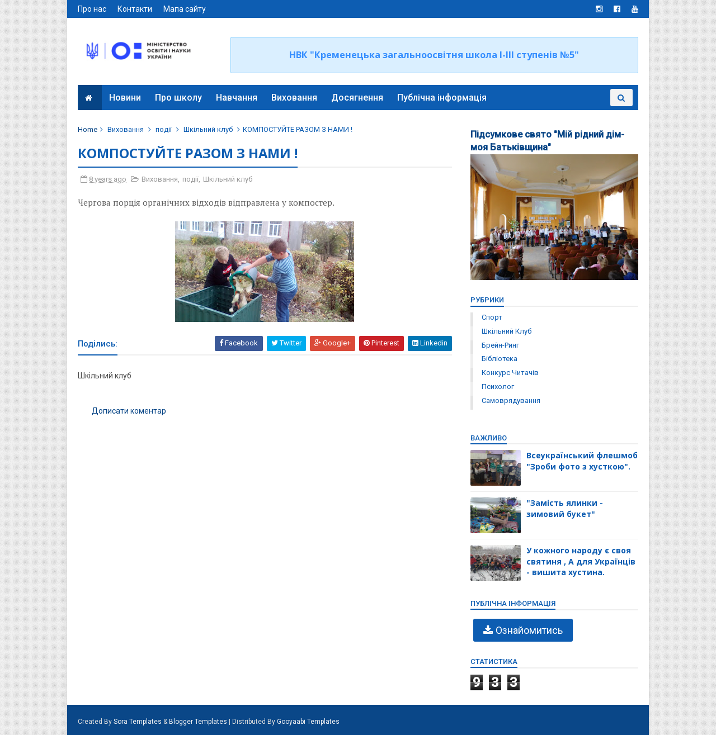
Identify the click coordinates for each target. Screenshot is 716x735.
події (164, 129)
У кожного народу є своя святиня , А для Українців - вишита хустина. (580, 561)
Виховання (294, 97)
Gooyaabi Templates (308, 721)
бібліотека (499, 358)
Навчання (236, 97)
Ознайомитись (528, 630)
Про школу (178, 97)
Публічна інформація (442, 97)
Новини (125, 97)
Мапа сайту (185, 8)
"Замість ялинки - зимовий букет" (564, 508)
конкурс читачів (509, 372)
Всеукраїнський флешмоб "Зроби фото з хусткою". (581, 461)
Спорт (491, 317)
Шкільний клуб (208, 129)
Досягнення (357, 97)
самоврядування (510, 400)
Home (88, 129)
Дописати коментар (129, 410)
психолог (497, 386)
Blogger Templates (198, 721)
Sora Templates (138, 721)
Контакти (135, 8)
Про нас (92, 8)
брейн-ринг (500, 345)
